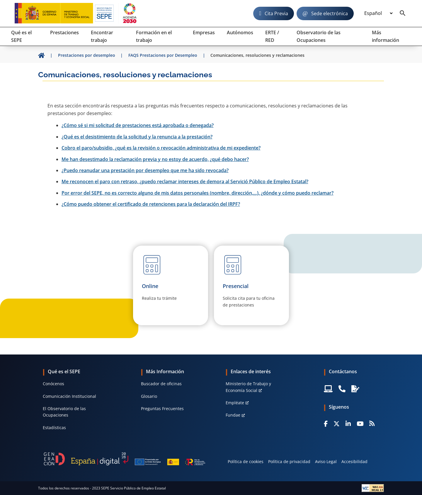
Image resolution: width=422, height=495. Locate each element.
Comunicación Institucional (69, 396)
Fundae (233, 415)
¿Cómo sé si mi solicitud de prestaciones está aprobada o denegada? (138, 125)
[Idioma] (378, 13)
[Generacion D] (124, 459)
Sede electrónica (329, 13)
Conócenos (53, 383)
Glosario (149, 396)
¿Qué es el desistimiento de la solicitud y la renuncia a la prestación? (137, 136)
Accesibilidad (354, 461)
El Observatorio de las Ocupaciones (64, 412)
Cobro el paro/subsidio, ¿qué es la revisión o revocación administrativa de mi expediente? (161, 148)
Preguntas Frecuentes (162, 408)
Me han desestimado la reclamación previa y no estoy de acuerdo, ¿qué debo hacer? (155, 159)
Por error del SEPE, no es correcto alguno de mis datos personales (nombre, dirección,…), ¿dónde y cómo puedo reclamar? (197, 193)
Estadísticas (54, 427)
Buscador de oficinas (161, 383)
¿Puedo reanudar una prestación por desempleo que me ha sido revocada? (145, 170)
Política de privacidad (289, 461)
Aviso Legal (326, 461)
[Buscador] (402, 13)
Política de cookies (245, 461)
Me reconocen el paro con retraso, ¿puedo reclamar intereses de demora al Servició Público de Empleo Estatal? (185, 181)
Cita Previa (276, 13)
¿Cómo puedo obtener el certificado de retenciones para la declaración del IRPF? (151, 204)
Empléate (235, 402)
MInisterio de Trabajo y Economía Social (248, 387)
